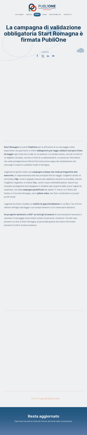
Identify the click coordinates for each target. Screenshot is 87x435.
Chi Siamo (19, 14)
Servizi (29, 14)
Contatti (68, 14)
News (37, 14)
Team (44, 14)
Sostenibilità (55, 14)
